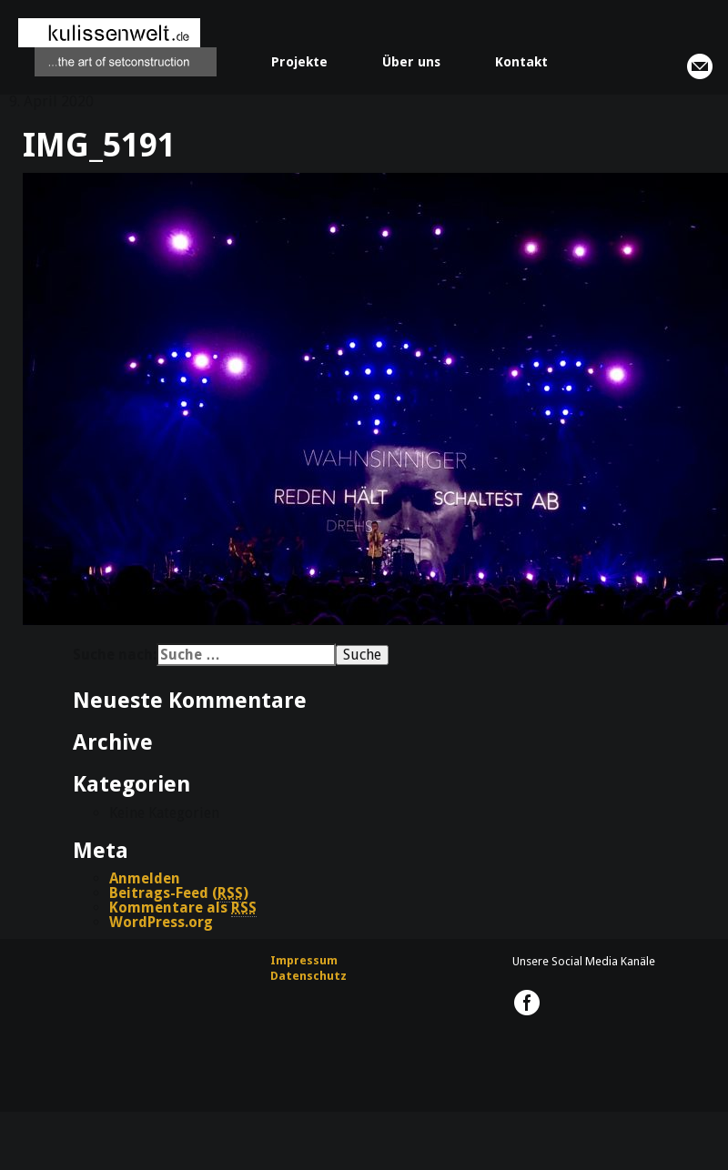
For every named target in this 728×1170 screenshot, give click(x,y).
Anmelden (144, 878)
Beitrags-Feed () (178, 893)
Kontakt (521, 62)
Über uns (411, 62)
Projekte (299, 62)
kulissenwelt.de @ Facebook (526, 1002)
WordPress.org (161, 922)
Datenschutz (308, 976)
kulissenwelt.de (117, 47)
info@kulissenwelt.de (699, 66)
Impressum (304, 960)
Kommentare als (183, 908)
